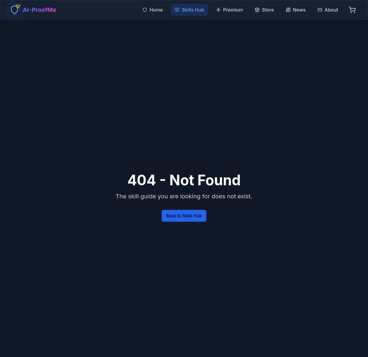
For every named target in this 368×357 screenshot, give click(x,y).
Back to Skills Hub (184, 215)
